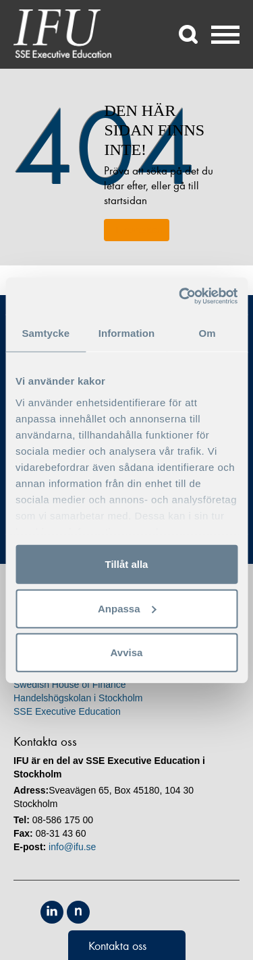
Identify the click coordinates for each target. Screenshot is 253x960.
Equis (109, 912)
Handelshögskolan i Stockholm (77, 698)
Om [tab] (207, 333)
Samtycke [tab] (45, 333)
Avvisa (127, 652)
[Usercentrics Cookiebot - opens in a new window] (180, 296)
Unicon (170, 913)
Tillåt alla (126, 564)
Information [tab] (127, 333)
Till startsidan (136, 230)
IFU (62, 33)
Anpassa (127, 608)
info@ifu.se (72, 846)
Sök (189, 34)
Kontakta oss (117, 945)
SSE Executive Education (67, 711)
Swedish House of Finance (69, 684)
